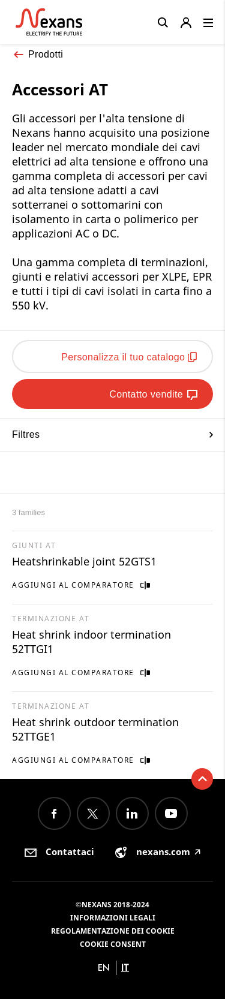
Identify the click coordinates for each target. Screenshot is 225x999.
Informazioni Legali (112, 918)
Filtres (112, 434)
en (104, 967)
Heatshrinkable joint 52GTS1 (84, 561)
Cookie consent (113, 944)
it (125, 967)
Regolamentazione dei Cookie (113, 931)
